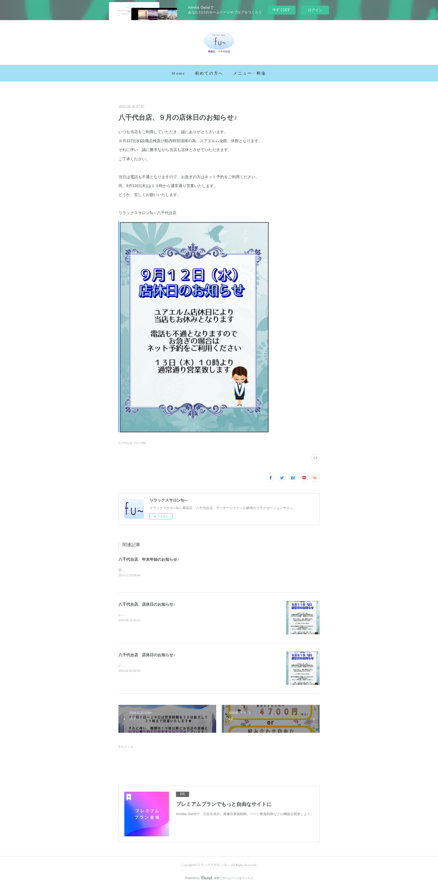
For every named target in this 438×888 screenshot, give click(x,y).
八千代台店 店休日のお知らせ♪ (146, 655)
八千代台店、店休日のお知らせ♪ (146, 604)
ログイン (315, 10)
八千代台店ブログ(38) (132, 443)
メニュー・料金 (249, 73)
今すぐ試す (281, 10)
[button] (178, 73)
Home (178, 73)
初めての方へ (209, 73)
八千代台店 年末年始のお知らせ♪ (148, 559)
